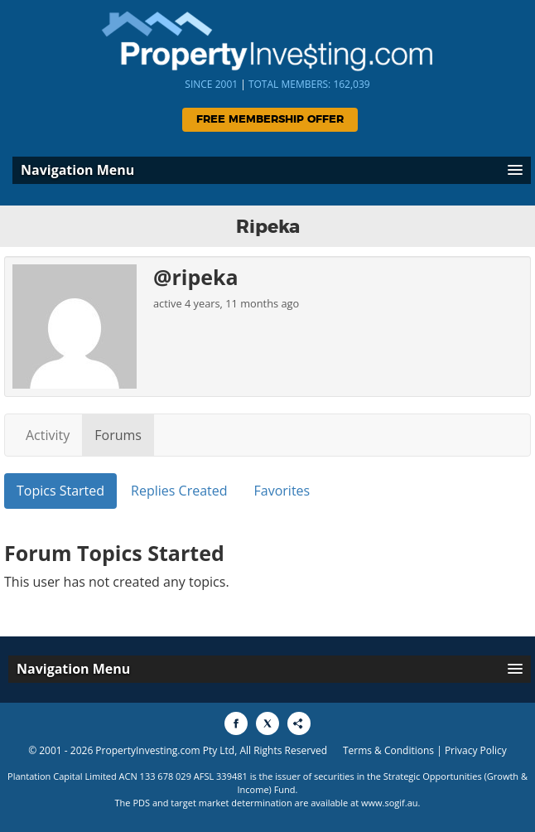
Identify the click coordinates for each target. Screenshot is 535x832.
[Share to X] (267, 723)
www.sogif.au (389, 802)
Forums (118, 435)
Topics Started (60, 490)
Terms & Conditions (388, 750)
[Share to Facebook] (236, 723)
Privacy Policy (476, 750)
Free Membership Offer (270, 119)
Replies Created (179, 490)
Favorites (282, 490)
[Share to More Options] (299, 723)
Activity (48, 435)
